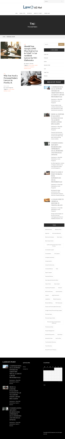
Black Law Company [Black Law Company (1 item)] (49, 237)
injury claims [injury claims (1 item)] (48, 283)
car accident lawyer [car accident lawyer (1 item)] (49, 249)
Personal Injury (27, 68)
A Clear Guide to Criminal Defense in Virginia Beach (57, 202)
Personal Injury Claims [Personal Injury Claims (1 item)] (50, 318)
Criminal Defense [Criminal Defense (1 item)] (49, 268)
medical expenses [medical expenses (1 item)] (57, 299)
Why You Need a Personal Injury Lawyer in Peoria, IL (11, 79)
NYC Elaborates (31, 66)
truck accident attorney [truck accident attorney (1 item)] (50, 342)
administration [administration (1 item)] (48, 229)
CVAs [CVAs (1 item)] (57, 268)
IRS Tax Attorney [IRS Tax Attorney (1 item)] (49, 291)
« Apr (44, 385)
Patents (29, 13)
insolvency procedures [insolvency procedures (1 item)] (50, 287)
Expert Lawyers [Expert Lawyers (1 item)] (48, 272)
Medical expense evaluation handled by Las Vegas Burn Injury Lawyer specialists (57, 119)
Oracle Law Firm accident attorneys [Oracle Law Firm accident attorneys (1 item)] (53, 306)
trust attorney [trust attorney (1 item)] (48, 345)
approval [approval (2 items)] (47, 233)
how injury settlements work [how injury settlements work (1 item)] (51, 280)
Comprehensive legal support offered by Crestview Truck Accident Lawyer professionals (57, 92)
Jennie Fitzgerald (9, 87)
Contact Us (25, 369)
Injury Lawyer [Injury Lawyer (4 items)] (57, 283)
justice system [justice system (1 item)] (59, 291)
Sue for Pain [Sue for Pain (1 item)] (58, 338)
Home (24, 366)
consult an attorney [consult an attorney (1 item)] (49, 265)
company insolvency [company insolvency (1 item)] (49, 257)
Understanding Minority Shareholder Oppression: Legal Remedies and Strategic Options (57, 149)
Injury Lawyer (11, 89)
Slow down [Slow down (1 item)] (60, 334)
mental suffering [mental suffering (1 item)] (48, 302)
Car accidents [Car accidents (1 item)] (48, 253)
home (45, 61)
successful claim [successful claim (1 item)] (48, 338)
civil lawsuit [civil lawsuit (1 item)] (57, 253)
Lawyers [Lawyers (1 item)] (47, 295)
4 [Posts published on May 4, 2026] (44, 371)
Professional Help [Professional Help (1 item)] (49, 327)
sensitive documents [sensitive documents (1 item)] (49, 334)
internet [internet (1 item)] (60, 287)
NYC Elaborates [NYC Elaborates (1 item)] (59, 302)
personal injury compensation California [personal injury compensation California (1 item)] (54, 322)
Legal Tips (22, 13)
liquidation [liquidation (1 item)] (47, 299)
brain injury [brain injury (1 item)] (59, 237)
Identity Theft (38, 13)
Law (16, 13)
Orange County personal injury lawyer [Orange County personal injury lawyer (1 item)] (53, 310)
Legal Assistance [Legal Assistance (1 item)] (55, 295)
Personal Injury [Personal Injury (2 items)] (48, 314)
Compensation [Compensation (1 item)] (48, 261)
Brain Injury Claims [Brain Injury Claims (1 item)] (49, 240)
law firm (26, 66)
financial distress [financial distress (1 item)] (49, 276)
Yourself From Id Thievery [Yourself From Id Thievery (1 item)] (50, 349)
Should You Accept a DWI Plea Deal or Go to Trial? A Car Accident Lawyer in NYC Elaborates (31, 53)
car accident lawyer (33, 65)
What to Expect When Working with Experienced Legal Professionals (57, 177)
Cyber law (47, 13)
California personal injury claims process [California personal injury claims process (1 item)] (54, 245)
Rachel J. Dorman (29, 63)
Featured (46, 58)
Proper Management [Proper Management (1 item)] (49, 330)
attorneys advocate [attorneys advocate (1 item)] (56, 233)
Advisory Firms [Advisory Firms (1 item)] (58, 229)
